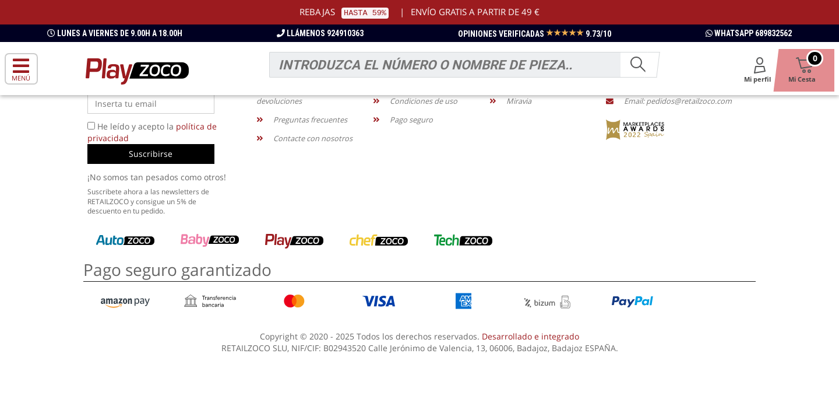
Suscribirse (150, 153)
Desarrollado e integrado (530, 336)
